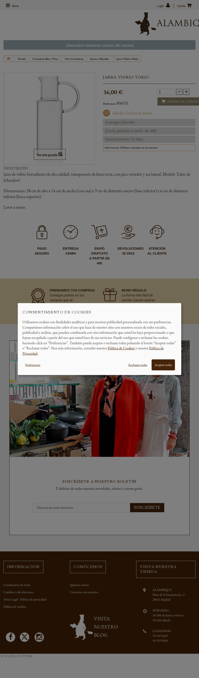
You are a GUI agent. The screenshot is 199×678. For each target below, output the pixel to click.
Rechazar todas (137, 365)
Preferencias (32, 365)
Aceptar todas (163, 365)
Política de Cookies (121, 348)
